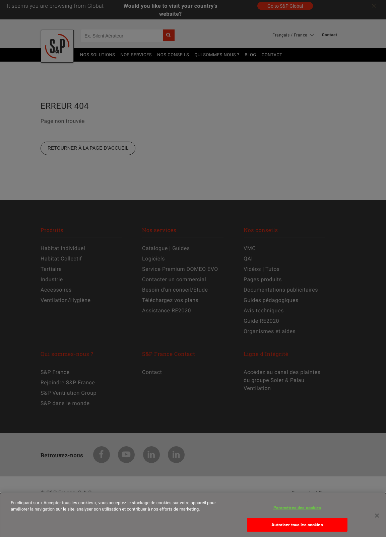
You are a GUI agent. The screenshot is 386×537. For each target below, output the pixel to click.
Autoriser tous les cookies (297, 530)
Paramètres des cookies (297, 513)
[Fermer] (377, 521)
